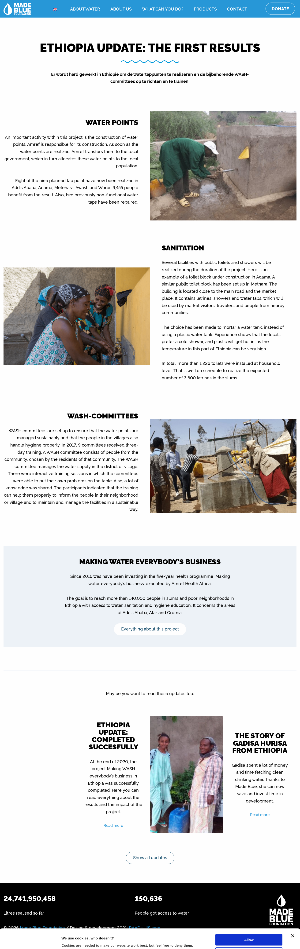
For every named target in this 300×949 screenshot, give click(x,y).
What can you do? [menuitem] (163, 8)
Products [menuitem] (205, 8)
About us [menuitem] (121, 8)
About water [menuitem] (85, 8)
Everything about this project (150, 628)
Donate (280, 8)
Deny (249, 934)
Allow (249, 921)
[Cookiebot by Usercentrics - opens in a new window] (30, 939)
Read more (113, 825)
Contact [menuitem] (237, 8)
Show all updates (150, 857)
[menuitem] (56, 9)
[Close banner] (292, 917)
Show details (72, 940)
